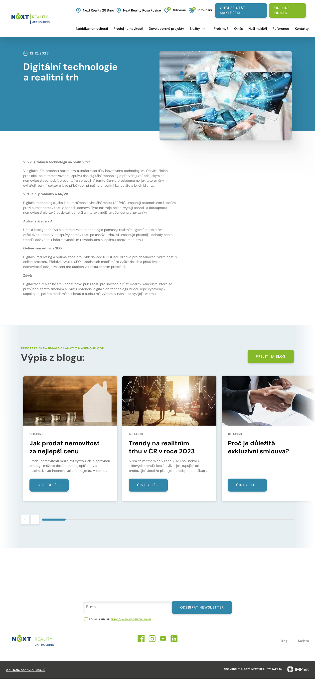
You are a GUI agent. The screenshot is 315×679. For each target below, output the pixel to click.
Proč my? (221, 28)
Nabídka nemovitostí (92, 28)
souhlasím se (99, 619)
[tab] (54, 520)
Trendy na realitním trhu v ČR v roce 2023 (162, 447)
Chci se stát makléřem (232, 10)
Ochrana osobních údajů (25, 670)
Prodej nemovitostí (128, 28)
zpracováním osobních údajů (131, 619)
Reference (281, 28)
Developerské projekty (166, 28)
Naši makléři (257, 28)
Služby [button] (198, 28)
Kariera (303, 641)
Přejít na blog (271, 356)
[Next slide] (35, 520)
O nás (238, 28)
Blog (284, 641)
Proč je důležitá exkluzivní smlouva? (258, 447)
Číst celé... (49, 485)
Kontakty (302, 28)
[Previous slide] (25, 520)
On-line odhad (282, 10)
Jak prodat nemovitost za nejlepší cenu (65, 447)
